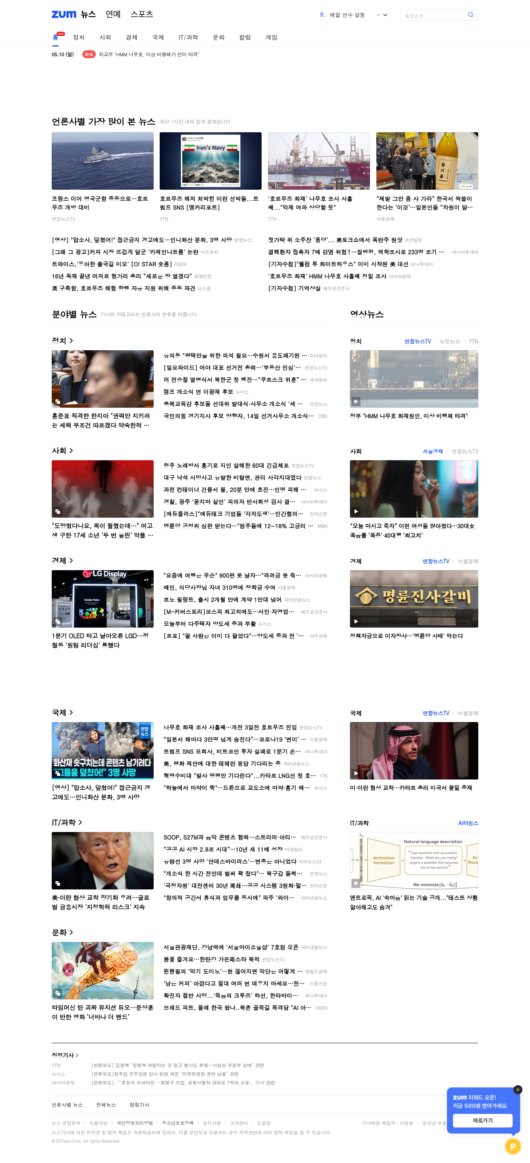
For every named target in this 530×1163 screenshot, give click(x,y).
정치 (79, 37)
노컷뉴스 (449, 341)
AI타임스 (468, 823)
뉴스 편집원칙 (66, 1123)
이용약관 (98, 1123)
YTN (164, 218)
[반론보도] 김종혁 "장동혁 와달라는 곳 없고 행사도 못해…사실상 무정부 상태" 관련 (177, 1065)
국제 (158, 37)
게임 (271, 37)
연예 (113, 14)
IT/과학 (188, 37)
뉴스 (88, 14)
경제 (132, 37)
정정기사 (63, 1055)
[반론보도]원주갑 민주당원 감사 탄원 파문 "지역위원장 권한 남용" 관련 (165, 1073)
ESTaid (63, 1141)
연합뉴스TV (63, 218)
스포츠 (142, 14)
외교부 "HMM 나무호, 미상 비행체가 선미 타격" (149, 54)
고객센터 (239, 1123)
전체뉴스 (106, 1104)
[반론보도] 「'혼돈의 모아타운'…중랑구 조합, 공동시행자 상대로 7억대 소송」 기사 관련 (183, 1082)
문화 (219, 37)
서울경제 (385, 218)
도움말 (264, 1123)
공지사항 (212, 1123)
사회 (105, 37)
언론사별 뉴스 (67, 1104)
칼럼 (245, 37)
